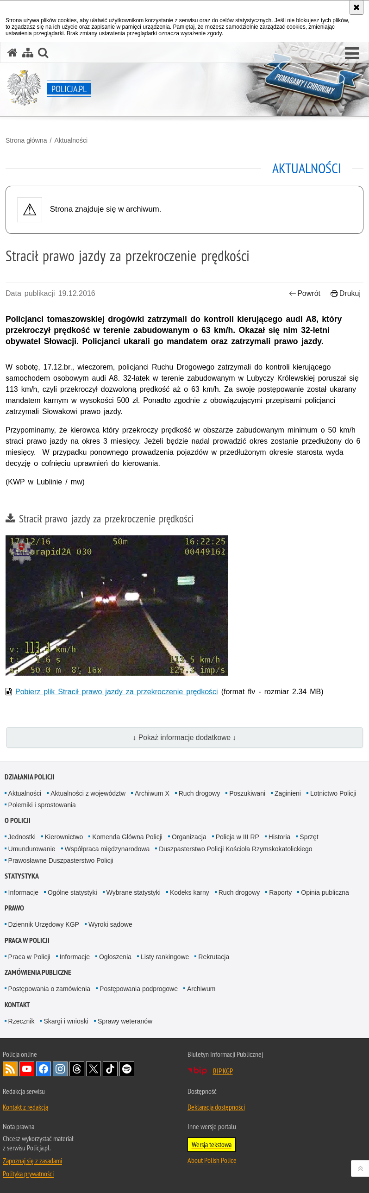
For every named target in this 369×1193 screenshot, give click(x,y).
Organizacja (189, 837)
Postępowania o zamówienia (49, 988)
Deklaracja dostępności (216, 1106)
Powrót (304, 293)
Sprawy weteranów (125, 1021)
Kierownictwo (64, 837)
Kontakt (17, 1005)
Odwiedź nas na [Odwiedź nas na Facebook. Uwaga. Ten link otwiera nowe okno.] (43, 1068)
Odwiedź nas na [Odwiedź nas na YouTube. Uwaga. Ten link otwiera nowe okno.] (26, 1068)
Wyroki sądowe (110, 924)
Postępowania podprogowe (139, 988)
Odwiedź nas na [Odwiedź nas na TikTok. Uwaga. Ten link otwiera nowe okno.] (110, 1068)
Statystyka (22, 876)
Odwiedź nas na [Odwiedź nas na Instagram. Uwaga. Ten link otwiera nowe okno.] (60, 1068)
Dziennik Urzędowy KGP (43, 924)
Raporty (280, 892)
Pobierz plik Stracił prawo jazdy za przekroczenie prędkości (116, 692)
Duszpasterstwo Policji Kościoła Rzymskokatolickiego (235, 849)
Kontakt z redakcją (25, 1106)
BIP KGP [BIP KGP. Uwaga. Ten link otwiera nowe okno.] (223, 1070)
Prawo (14, 908)
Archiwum (201, 988)
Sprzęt (309, 837)
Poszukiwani (247, 793)
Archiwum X (152, 793)
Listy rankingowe (165, 957)
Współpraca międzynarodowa (107, 849)
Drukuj (346, 293)
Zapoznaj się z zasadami (32, 1160)
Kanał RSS (10, 1068)
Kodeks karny (189, 892)
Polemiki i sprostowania (42, 805)
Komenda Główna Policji (127, 837)
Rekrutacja (213, 957)
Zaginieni (288, 793)
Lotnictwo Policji (333, 793)
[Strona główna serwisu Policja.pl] (12, 52)
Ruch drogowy (199, 793)
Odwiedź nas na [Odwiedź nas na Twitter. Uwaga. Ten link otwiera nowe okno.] (93, 1068)
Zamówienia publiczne (38, 972)
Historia (279, 837)
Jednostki (22, 837)
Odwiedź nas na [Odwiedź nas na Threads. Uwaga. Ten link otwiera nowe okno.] (76, 1068)
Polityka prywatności (28, 1173)
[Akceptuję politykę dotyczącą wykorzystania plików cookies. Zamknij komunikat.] (356, 7)
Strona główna (26, 140)
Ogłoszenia (115, 957)
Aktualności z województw (87, 793)
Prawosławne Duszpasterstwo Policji (60, 860)
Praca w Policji (27, 940)
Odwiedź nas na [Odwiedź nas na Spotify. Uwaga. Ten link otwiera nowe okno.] (126, 1068)
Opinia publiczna (325, 892)
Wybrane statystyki (133, 892)
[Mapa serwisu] (27, 52)
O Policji (18, 820)
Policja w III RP (237, 837)
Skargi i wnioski (66, 1021)
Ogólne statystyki (72, 892)
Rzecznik (21, 1021)
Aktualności (71, 140)
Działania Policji (30, 777)
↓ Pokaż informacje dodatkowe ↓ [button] (185, 737)
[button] (352, 53)
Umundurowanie (32, 849)
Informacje (23, 892)
